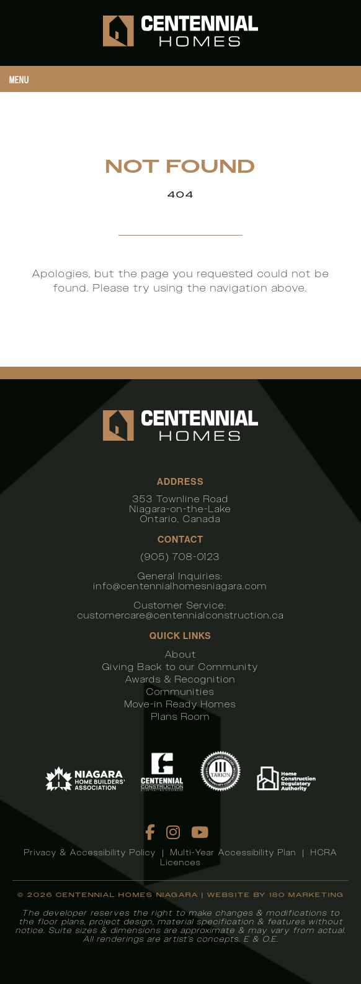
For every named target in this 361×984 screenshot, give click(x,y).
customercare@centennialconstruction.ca (181, 615)
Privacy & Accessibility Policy (90, 852)
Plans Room (180, 716)
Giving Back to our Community (180, 666)
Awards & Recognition (180, 679)
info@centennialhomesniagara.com (180, 586)
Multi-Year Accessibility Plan (233, 852)
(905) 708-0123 (180, 556)
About (181, 654)
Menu (19, 80)
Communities (180, 691)
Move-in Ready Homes (180, 704)
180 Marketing (306, 894)
